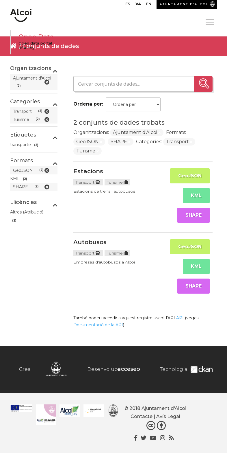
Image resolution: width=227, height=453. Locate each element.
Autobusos (90, 242)
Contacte (141, 416)
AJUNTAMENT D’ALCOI (184, 4)
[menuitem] (127, 5)
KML (196, 195)
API (180, 318)
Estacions (88, 171)
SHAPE (193, 215)
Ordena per (87, 104)
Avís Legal (168, 416)
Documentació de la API (98, 324)
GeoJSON (190, 175)
